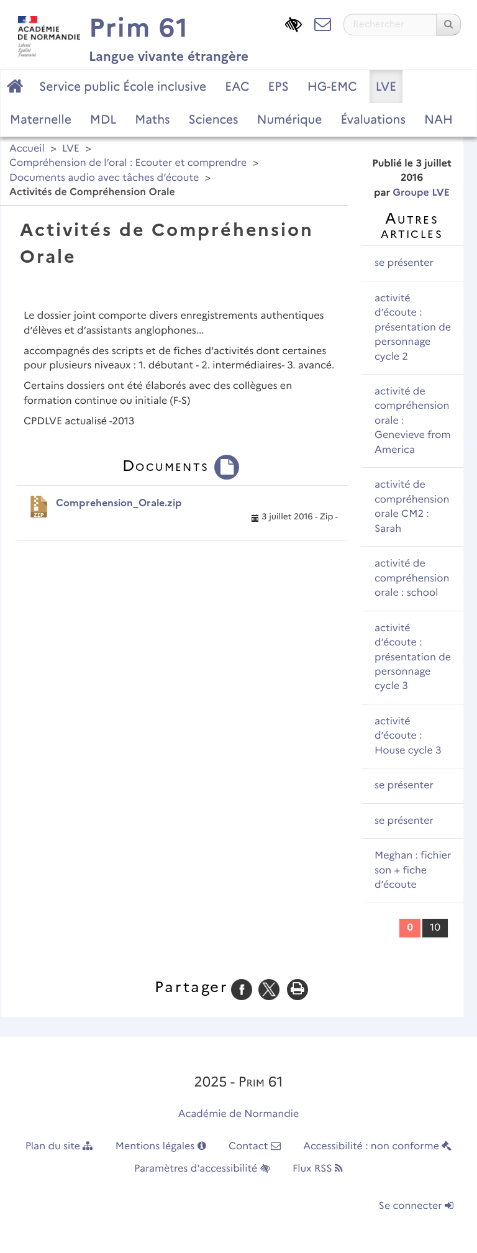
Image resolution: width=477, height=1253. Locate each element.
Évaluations (372, 119)
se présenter (404, 263)
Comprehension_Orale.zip (119, 503)
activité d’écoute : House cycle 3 (408, 736)
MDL (103, 119)
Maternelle (40, 119)
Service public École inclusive (122, 86)
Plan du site (59, 1146)
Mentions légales (161, 1146)
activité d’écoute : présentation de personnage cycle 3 (413, 657)
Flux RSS (318, 1169)
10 (435, 928)
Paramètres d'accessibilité (202, 1169)
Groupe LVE (421, 193)
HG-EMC (332, 86)
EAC (237, 86)
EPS (278, 86)
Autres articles (412, 225)
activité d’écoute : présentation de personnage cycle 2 (413, 328)
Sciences (213, 119)
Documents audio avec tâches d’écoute (104, 178)
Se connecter (416, 1206)
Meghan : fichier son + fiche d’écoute (413, 870)
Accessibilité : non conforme (377, 1146)
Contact (255, 1146)
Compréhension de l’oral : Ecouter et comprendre (128, 163)
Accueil (27, 149)
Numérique (289, 119)
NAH (438, 119)
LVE (386, 86)
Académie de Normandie (238, 1114)
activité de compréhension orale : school (412, 578)
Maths (152, 119)
